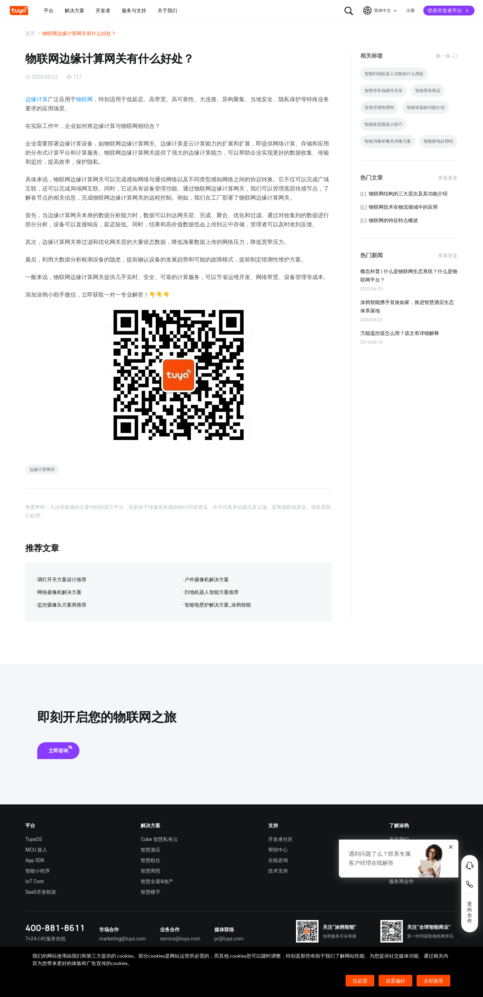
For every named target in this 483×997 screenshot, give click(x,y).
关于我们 (399, 839)
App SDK (35, 860)
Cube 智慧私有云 (159, 839)
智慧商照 (150, 871)
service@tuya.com (180, 938)
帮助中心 (278, 850)
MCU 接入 (36, 850)
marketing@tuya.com (122, 938)
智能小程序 (37, 871)
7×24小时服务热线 (45, 938)
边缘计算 (36, 99)
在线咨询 (278, 860)
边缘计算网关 (42, 469)
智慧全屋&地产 (157, 881)
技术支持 (278, 871)
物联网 (84, 99)
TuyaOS (33, 839)
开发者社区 (280, 839)
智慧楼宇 (150, 892)
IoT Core (34, 881)
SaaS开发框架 (40, 892)
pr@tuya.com (229, 938)
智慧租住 (150, 860)
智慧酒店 (150, 850)
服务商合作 (401, 881)
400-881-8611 (55, 927)
